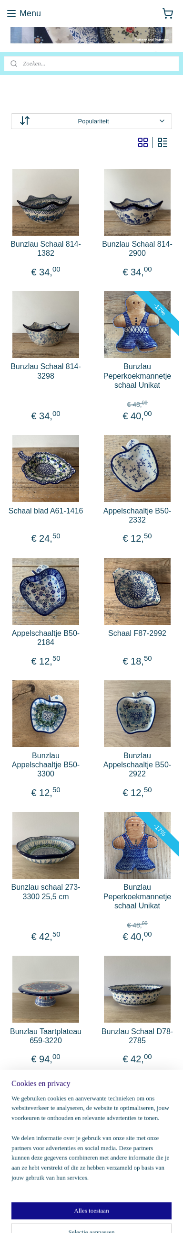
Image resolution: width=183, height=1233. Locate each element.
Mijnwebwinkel (106, 1215)
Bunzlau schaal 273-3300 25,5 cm (46, 891)
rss (118, 1199)
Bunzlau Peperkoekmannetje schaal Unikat (137, 375)
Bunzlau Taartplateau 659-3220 (45, 1036)
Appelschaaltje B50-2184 (46, 637)
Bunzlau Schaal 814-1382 (45, 248)
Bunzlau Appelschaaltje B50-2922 (137, 765)
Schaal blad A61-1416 (46, 511)
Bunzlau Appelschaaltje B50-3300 (46, 765)
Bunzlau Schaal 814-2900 (137, 248)
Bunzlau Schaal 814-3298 (45, 371)
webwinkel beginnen (150, 1199)
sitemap (102, 1199)
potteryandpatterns (38, 1121)
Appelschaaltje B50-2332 (137, 515)
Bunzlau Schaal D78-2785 (137, 1036)
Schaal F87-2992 (137, 633)
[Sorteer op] (91, 121)
